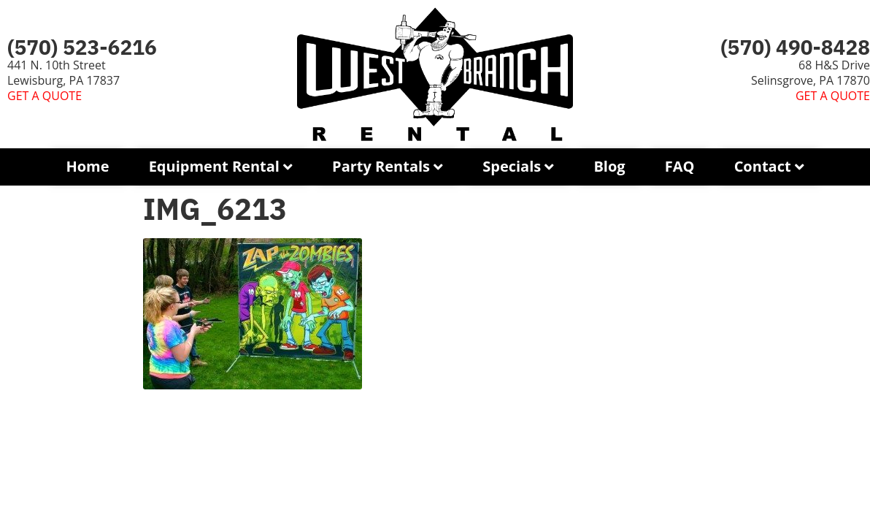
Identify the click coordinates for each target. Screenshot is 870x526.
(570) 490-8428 (795, 47)
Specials (511, 166)
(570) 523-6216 (82, 47)
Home (87, 166)
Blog (609, 166)
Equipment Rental (214, 166)
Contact (762, 166)
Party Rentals (381, 166)
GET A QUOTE (44, 96)
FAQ (680, 166)
